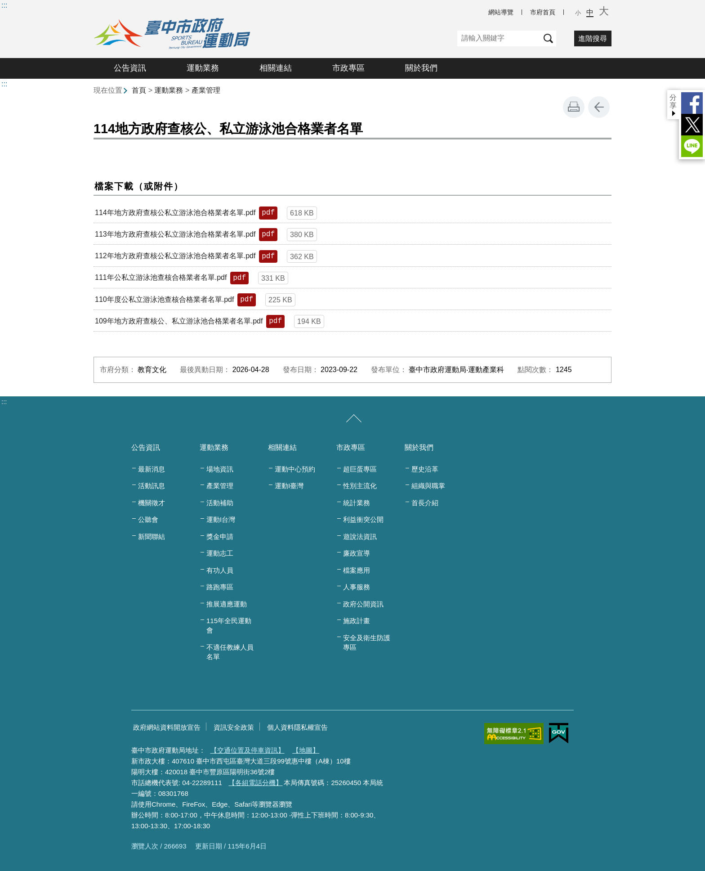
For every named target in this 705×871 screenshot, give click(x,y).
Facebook (692, 103)
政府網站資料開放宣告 (167, 727)
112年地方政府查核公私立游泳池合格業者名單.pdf (175, 256)
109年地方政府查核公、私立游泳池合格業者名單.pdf (179, 321)
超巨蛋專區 (360, 469)
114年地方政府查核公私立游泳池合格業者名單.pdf (175, 212)
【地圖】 (305, 750)
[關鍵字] (498, 38)
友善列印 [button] (574, 107)
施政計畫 (356, 620)
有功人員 (219, 570)
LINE (692, 146)
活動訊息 (151, 485)
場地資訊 (219, 469)
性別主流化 (360, 485)
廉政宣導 (356, 553)
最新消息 (151, 469)
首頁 (139, 90)
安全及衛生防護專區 (366, 642)
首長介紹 (424, 503)
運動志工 (219, 553)
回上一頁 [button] (599, 107)
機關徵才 (151, 503)
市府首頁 (542, 12)
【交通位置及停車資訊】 (247, 750)
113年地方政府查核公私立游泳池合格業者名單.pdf (175, 234)
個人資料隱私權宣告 (297, 727)
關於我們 (421, 67)
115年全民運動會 (228, 625)
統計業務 (356, 503)
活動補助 (219, 503)
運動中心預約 (295, 469)
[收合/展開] (353, 419)
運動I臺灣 (289, 485)
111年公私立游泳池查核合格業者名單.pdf (161, 277)
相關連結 (275, 67)
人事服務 (356, 587)
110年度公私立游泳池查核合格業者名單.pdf (164, 299)
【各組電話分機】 (255, 782)
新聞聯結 (151, 536)
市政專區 (348, 67)
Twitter (692, 124)
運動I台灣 (220, 519)
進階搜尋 (592, 38)
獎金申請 (219, 536)
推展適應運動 (226, 604)
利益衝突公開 (363, 519)
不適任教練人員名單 (230, 651)
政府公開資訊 (363, 604)
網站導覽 (500, 12)
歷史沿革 (424, 469)
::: (4, 5)
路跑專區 (219, 587)
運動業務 (203, 67)
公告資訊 (130, 67)
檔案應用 (356, 570)
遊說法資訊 (360, 536)
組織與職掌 (428, 485)
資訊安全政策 (234, 727)
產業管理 (206, 90)
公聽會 (148, 519)
